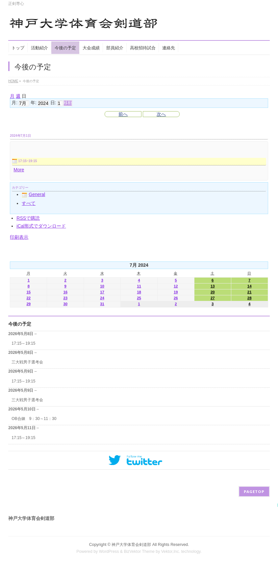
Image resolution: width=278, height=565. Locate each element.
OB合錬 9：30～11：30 (34, 418)
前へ (123, 114)
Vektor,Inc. (170, 551)
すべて (29, 203)
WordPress (109, 551)
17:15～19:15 (23, 343)
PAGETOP (254, 491)
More (18, 169)
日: (53, 103)
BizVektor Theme (139, 551)
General (33, 194)
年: (34, 103)
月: (14, 103)
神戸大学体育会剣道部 (131, 544)
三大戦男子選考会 (27, 362)
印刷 (19, 237)
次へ (161, 114)
